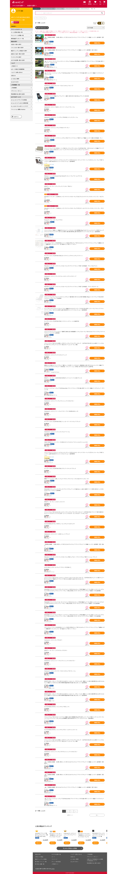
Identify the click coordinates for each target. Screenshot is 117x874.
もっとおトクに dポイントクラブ (19, 106)
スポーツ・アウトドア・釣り (48, 8)
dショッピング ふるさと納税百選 (19, 103)
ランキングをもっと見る (70, 848)
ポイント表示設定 (56, 861)
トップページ (36, 8)
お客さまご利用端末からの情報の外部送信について (95, 859)
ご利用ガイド (14, 66)
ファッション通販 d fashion (18, 109)
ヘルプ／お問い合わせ (17, 72)
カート (53, 857)
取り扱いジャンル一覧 (40, 861)
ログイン (16, 116)
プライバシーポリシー (17, 91)
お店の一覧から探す (16, 44)
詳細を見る (97, 43)
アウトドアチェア (85, 8)
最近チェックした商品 (41, 859)
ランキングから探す (16, 57)
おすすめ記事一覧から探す (18, 60)
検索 (102, 13)
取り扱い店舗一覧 (39, 864)
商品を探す (38, 854)
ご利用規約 (14, 87)
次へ (97, 815)
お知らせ (13, 75)
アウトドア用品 (60, 8)
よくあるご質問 (15, 79)
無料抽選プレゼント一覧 (17, 38)
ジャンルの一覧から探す (17, 47)
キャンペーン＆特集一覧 (17, 35)
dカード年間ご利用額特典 (17, 69)
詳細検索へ (13, 26)
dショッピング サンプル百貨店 (19, 100)
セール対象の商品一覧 (17, 32)
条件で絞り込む (42, 27)
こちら (53, 868)
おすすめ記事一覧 (56, 854)
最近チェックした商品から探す (19, 50)
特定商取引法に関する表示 (18, 94)
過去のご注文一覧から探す (18, 54)
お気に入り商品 (39, 857)
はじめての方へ (15, 82)
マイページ (54, 859)
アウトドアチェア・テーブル (72, 8)
